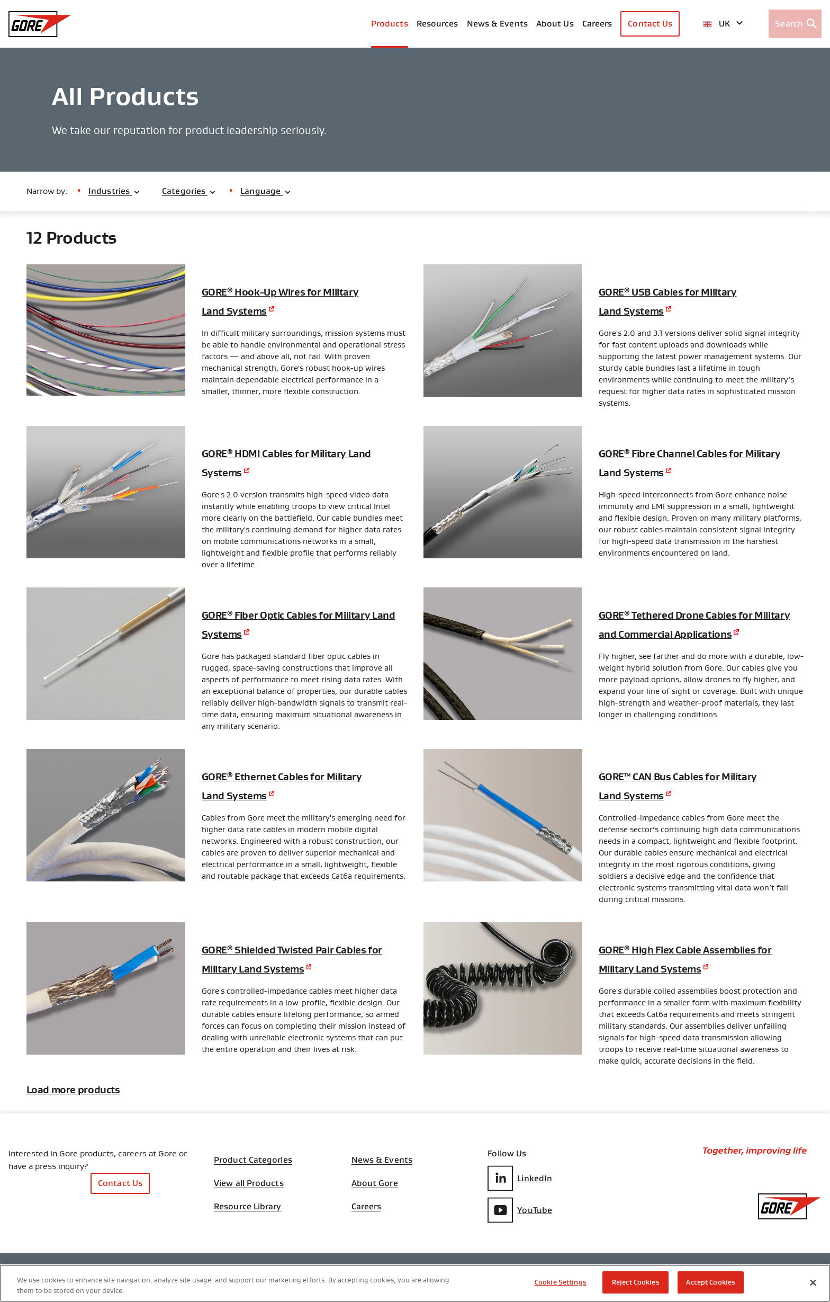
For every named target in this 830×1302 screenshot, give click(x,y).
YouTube (520, 1240)
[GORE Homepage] (39, 24)
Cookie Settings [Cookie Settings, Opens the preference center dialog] (561, 1282)
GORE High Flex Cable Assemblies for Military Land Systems (670, 975)
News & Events (497, 23)
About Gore (374, 1213)
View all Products (249, 1213)
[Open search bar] (795, 24)
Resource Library (248, 1240)
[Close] (813, 1282)
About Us (555, 23)
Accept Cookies (710, 1282)
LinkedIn (520, 1210)
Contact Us (650, 23)
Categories (189, 190)
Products (389, 23)
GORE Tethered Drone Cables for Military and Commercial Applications (692, 633)
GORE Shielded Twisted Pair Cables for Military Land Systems (291, 975)
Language (266, 190)
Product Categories (253, 1187)
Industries (114, 190)
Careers (366, 1240)
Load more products (90, 1120)
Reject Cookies (636, 1282)
